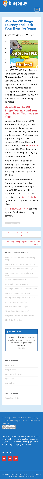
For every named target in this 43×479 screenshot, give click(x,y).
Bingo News (33, 35)
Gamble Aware (23, 420)
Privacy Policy (33, 418)
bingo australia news (12, 223)
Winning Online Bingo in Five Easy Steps (20, 298)
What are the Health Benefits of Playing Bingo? (20, 259)
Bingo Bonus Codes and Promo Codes (19, 315)
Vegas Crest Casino (12, 398)
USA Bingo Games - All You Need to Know (21, 289)
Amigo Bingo (10, 365)
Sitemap (5, 420)
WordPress (31, 477)
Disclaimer (22, 418)
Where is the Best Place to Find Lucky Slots (21, 264)
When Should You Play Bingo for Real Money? (19, 274)
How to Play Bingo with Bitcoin (16, 284)
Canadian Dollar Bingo (13, 374)
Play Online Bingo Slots (13, 320)
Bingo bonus (32, 145)
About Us (5, 418)
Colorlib (17, 477)
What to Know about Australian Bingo (19, 269)
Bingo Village (10, 383)
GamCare (13, 420)
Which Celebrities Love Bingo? (16, 306)
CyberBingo (9, 379)
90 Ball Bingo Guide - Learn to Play (18, 311)
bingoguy (21, 35)
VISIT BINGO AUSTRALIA (16, 208)
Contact (13, 418)
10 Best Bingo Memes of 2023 (16, 280)
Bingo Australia (28, 197)
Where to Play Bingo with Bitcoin (17, 293)
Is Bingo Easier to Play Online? (16, 302)
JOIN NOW (21, 348)
